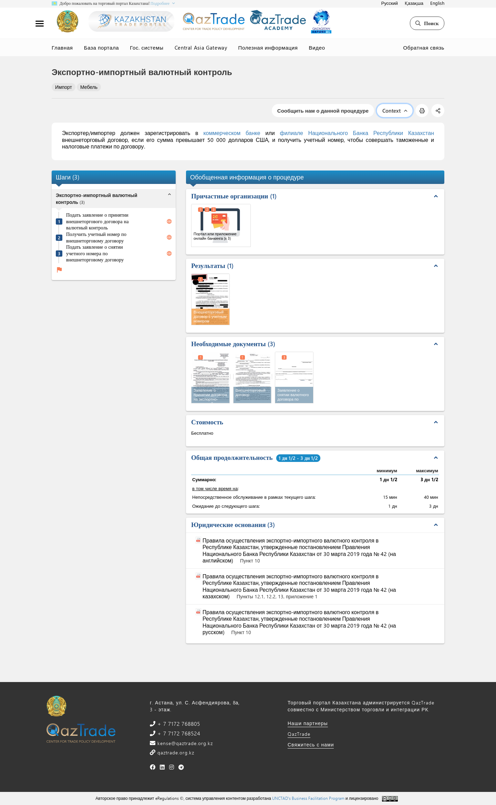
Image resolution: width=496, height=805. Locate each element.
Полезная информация (268, 47)
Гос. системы (146, 47)
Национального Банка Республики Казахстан (371, 132)
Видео (317, 47)
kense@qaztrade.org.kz (184, 743)
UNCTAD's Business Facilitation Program (308, 798)
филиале (291, 132)
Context (394, 110)
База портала (101, 47)
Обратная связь (423, 47)
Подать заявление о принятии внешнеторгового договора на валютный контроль (97, 221)
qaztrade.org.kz (175, 752)
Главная (62, 47)
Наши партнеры (308, 723)
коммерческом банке (231, 132)
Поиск (427, 23)
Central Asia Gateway (201, 47)
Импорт (63, 87)
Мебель (88, 87)
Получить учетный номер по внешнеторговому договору (96, 237)
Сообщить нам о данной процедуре (323, 110)
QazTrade (299, 734)
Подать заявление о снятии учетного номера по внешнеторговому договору (95, 253)
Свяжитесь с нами (311, 744)
